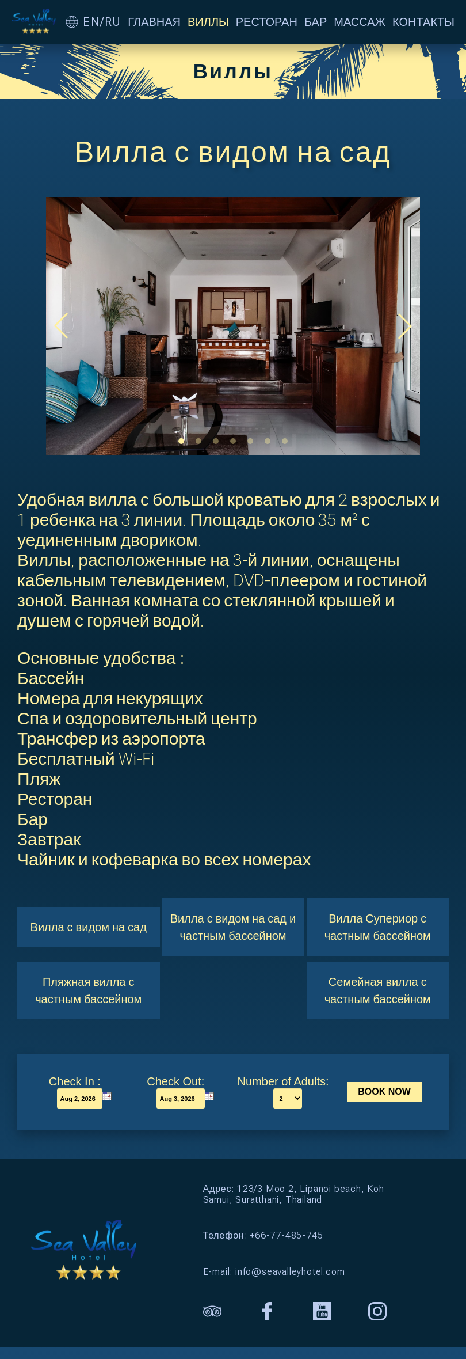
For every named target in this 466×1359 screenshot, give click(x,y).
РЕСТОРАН (266, 22)
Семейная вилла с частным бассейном (377, 990)
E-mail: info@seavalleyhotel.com (274, 1271)
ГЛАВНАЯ (154, 22)
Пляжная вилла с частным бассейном (88, 990)
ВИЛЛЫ (208, 22)
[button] (181, 441)
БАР (315, 22)
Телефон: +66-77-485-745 (263, 1235)
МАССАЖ (359, 22)
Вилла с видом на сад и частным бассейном (233, 927)
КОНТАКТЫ (423, 22)
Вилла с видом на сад (88, 927)
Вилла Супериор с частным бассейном (377, 927)
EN (91, 22)
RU (113, 22)
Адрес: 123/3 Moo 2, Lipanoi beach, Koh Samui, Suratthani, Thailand (293, 1194)
